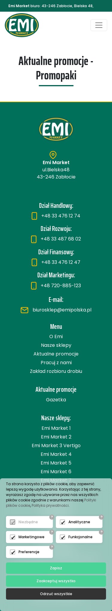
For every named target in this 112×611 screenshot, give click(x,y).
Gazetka (56, 399)
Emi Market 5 (56, 462)
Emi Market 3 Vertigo (56, 445)
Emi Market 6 (56, 471)
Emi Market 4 (56, 454)
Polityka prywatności (50, 505)
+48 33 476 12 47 (56, 262)
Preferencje (29, 551)
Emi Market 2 (56, 436)
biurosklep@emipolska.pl (56, 309)
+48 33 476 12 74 (56, 215)
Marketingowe (32, 536)
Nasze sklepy (56, 345)
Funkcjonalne (80, 536)
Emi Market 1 (56, 428)
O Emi (56, 336)
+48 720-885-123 (56, 285)
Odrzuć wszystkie (56, 593)
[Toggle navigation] (98, 25)
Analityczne (79, 521)
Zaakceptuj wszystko (56, 580)
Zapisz (56, 568)
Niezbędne (28, 521)
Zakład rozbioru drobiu (56, 371)
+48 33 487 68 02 (56, 238)
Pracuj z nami (56, 362)
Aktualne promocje (56, 353)
